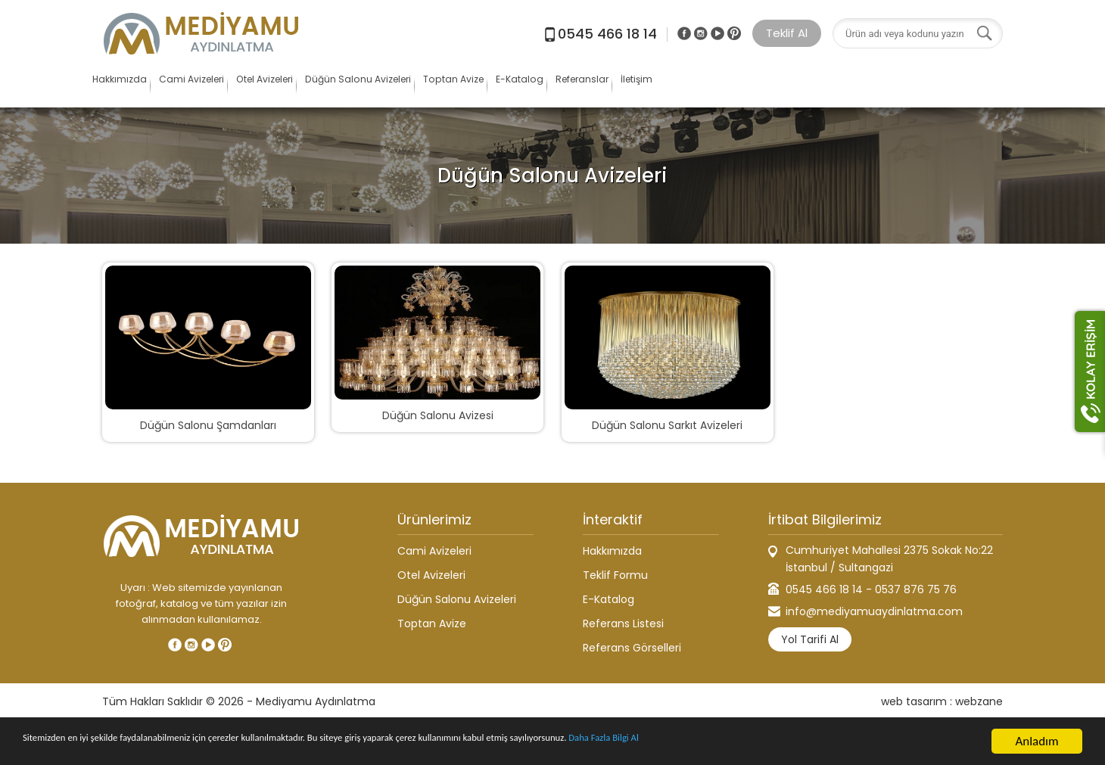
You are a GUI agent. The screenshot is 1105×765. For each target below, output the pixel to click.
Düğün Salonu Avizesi (437, 415)
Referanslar (838, 87)
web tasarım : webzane (942, 701)
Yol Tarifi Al (810, 639)
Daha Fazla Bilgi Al (802, 743)
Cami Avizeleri (246, 87)
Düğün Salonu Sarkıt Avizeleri (667, 425)
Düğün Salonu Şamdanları (208, 425)
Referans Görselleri (632, 648)
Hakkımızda (136, 87)
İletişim (929, 87)
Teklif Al (787, 33)
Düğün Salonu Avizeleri (497, 87)
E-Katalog (739, 87)
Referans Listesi (623, 623)
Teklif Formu (615, 575)
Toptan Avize (636, 87)
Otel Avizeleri (360, 87)
